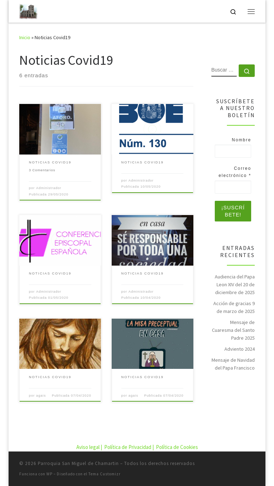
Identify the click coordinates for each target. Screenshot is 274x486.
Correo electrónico (235, 172)
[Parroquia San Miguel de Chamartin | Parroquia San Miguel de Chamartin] (28, 10)
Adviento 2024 (239, 349)
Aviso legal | (89, 447)
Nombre (241, 139)
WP (49, 473)
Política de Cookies (177, 447)
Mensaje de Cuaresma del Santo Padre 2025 (233, 330)
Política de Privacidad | (129, 447)
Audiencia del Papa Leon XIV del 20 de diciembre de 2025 (235, 284)
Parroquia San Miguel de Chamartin (78, 463)
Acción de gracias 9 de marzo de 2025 (234, 307)
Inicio (24, 37)
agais (41, 395)
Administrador (48, 188)
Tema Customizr (104, 473)
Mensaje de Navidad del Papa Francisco (233, 364)
